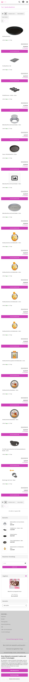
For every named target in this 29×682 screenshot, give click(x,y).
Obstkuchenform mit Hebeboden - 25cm (11, 301)
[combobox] (11, 13)
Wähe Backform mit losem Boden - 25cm (11, 213)
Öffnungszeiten (4, 621)
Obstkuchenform (6, 36)
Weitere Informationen (14, 679)
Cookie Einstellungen (5, 632)
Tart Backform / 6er (6, 66)
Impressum (3, 616)
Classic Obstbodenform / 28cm (9, 154)
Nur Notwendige (14, 675)
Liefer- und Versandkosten (6, 629)
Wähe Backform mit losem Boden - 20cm (11, 183)
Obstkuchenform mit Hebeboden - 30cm (11, 242)
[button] (2, 13)
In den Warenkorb (14, 51)
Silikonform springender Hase (14, 591)
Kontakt (2, 619)
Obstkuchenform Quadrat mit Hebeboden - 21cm (13, 360)
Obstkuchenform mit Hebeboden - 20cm (11, 331)
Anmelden (14, 567)
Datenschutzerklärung (5, 667)
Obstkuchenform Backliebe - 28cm (10, 419)
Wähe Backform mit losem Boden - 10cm (11, 124)
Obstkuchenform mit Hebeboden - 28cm (11, 272)
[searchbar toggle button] (19, 2)
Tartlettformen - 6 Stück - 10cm (9, 95)
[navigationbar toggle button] (27, 2)
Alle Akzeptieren (14, 670)
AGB (2, 627)
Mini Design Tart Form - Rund (8, 480)
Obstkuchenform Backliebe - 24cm (10, 390)
